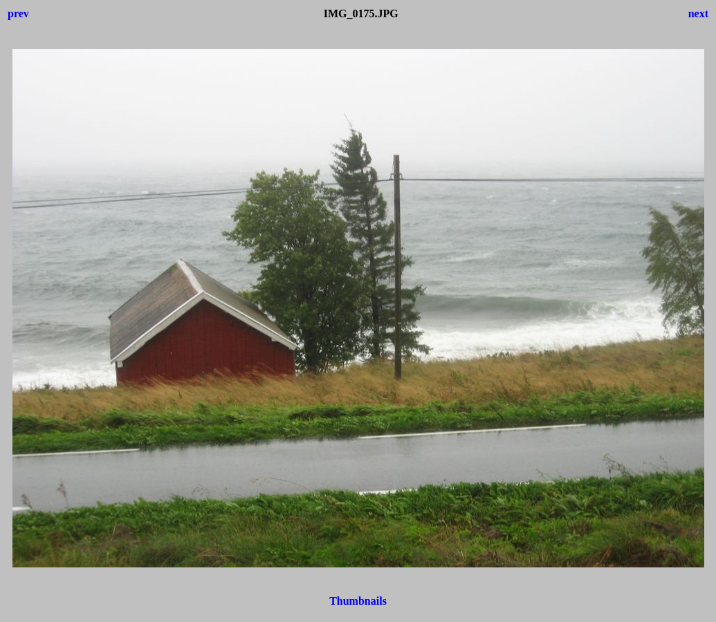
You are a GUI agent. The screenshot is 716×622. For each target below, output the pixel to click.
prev (18, 13)
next (698, 13)
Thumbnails (358, 601)
